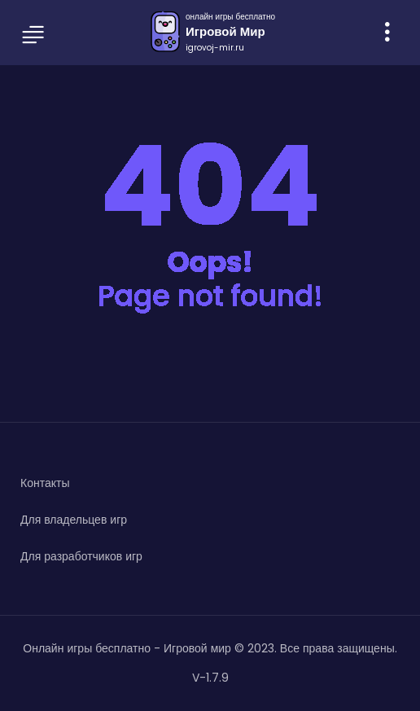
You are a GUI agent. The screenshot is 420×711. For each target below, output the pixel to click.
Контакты (44, 483)
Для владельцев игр (73, 519)
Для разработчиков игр (81, 556)
